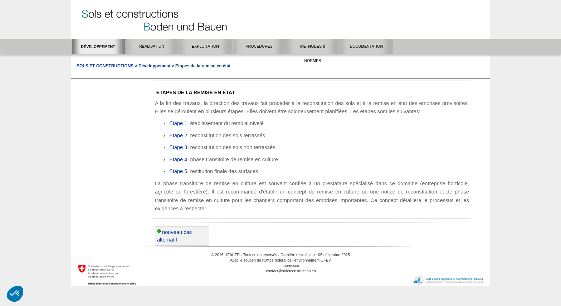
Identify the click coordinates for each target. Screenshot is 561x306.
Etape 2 (178, 135)
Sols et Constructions (105, 65)
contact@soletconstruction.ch (291, 271)
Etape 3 (178, 147)
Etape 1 (178, 123)
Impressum (291, 265)
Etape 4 (178, 159)
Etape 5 (178, 171)
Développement (154, 65)
